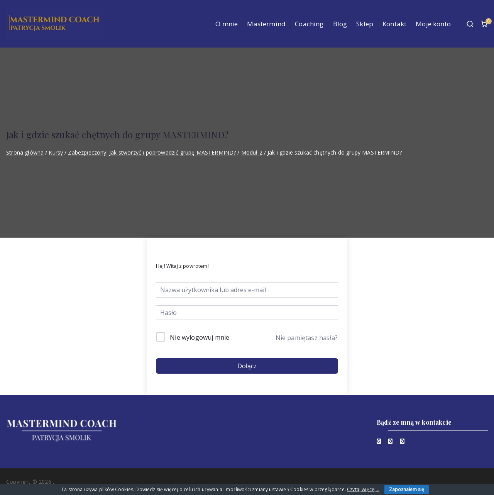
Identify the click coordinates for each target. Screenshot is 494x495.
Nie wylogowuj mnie (199, 337)
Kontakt (394, 23)
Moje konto (433, 23)
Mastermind (266, 23)
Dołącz (247, 366)
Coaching (309, 23)
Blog (340, 23)
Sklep (364, 23)
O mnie (226, 23)
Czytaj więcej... (363, 489)
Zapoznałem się (406, 489)
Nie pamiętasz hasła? (307, 337)
